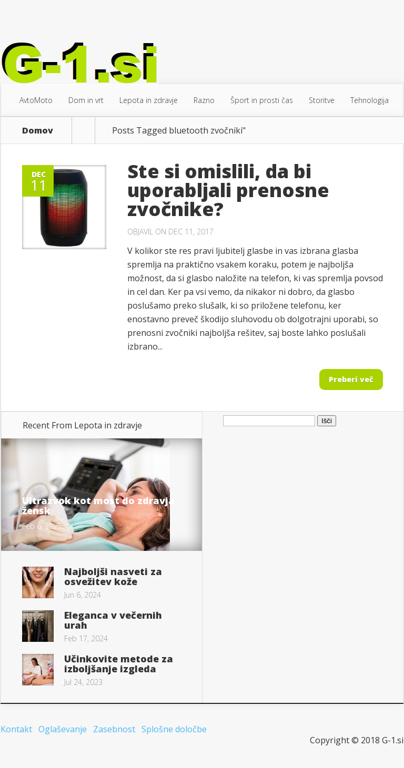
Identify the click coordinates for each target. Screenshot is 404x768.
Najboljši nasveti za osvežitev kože (113, 576)
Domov (37, 130)
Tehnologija (369, 100)
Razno (204, 100)
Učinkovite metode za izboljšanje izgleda (118, 663)
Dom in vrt (86, 100)
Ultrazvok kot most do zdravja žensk (98, 505)
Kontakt (16, 729)
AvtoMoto (36, 100)
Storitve (322, 100)
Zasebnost (114, 729)
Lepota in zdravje (148, 100)
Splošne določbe (174, 729)
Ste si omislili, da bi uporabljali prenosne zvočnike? (228, 190)
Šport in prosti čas (261, 100)
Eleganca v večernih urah (113, 620)
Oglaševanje (62, 729)
